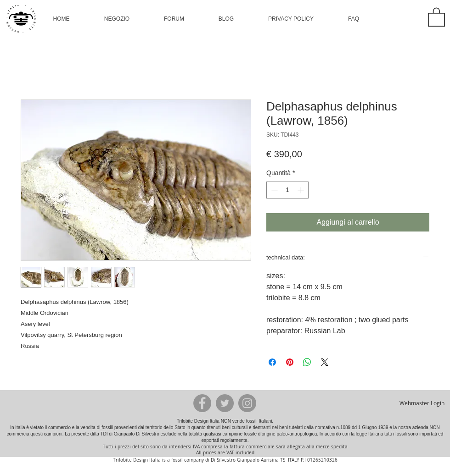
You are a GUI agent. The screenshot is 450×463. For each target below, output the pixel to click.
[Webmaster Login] (421, 403)
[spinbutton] (287, 190)
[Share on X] (324, 362)
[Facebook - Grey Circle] (202, 403)
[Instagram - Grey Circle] (247, 403)
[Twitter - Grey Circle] (225, 403)
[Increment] (301, 190)
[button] (116, 18)
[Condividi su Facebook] (272, 362)
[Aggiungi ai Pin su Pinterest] (289, 362)
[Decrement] (273, 190)
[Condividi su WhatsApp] (307, 362)
